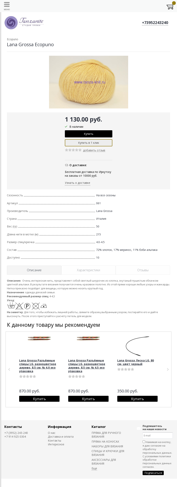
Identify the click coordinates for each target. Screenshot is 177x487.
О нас (51, 433)
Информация (59, 426)
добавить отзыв (94, 150)
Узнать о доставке (77, 183)
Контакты (13, 426)
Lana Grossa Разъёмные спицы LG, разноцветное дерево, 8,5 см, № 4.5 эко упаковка (86, 366)
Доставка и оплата (61, 436)
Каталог (99, 426)
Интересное (56, 444)
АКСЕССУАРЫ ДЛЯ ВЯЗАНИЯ (104, 461)
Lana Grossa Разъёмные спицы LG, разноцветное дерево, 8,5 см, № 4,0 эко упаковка (37, 366)
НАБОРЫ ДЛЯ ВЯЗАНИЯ (107, 446)
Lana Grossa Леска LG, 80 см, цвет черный (135, 362)
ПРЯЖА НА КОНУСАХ (105, 441)
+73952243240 (155, 22)
